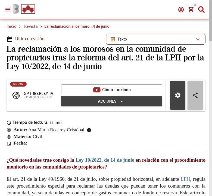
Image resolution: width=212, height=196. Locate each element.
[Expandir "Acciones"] (111, 101)
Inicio (11, 26)
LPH (185, 179)
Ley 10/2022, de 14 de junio (105, 160)
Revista (31, 26)
